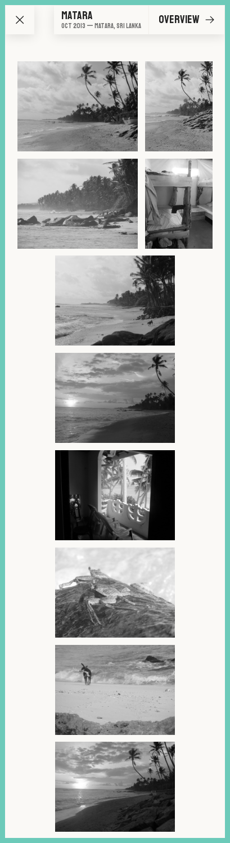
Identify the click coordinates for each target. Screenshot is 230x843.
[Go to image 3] (77, 204)
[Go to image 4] (179, 204)
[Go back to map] (20, 20)
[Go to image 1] (77, 106)
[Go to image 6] (115, 398)
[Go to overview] (101, 20)
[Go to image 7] (115, 495)
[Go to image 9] (115, 690)
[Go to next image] (210, 19)
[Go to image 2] (179, 106)
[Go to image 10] (115, 787)
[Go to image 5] (115, 300)
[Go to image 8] (115, 593)
